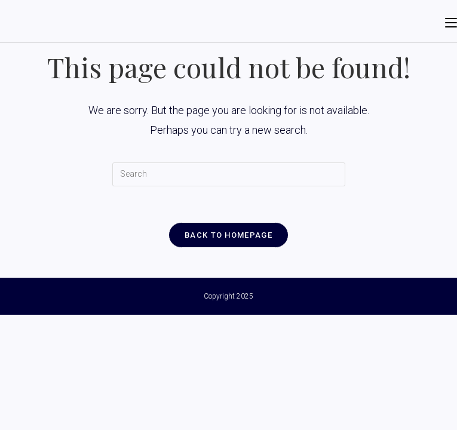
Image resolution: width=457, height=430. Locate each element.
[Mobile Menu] (451, 21)
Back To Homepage (228, 235)
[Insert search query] (228, 174)
